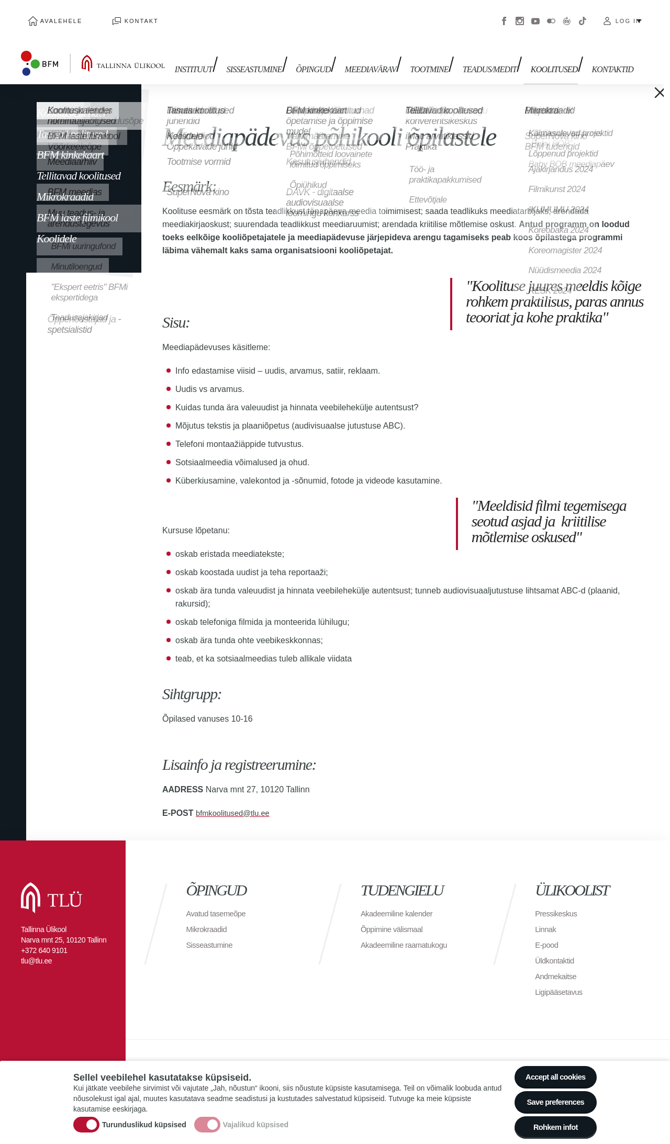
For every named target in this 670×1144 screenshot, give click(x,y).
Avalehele (54, 16)
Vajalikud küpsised (255, 1119)
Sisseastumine (270, 56)
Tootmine (435, 56)
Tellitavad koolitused (78, 164)
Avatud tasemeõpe (219, 902)
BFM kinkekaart (70, 143)
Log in (628, 16)
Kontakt (120, 16)
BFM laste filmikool (77, 206)
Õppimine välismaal (395, 918)
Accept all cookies (551, 1067)
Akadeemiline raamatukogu (408, 933)
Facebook (504, 15)
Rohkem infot (551, 1125)
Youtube (535, 15)
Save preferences (551, 1096)
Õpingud (326, 56)
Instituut (213, 56)
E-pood (548, 933)
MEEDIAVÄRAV (379, 56)
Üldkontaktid (556, 949)
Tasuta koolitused (72, 122)
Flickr (551, 15)
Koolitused (552, 56)
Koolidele (56, 227)
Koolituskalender (72, 101)
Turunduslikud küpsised (144, 1119)
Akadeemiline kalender (400, 902)
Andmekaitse (557, 965)
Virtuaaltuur (567, 15)
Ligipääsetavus (561, 981)
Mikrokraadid (65, 185)
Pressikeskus (558, 902)
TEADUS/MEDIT (491, 56)
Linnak (546, 918)
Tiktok (582, 15)
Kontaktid (607, 56)
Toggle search (654, 52)
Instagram (520, 15)
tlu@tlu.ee (36, 950)
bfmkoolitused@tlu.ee (236, 802)
